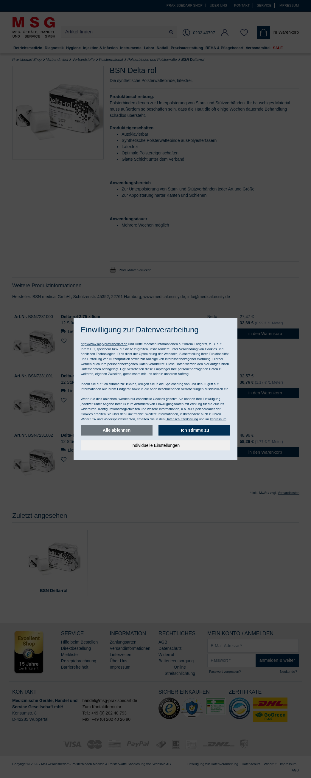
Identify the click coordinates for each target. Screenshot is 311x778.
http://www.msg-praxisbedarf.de (104, 344)
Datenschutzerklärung (182, 419)
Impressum (218, 419)
